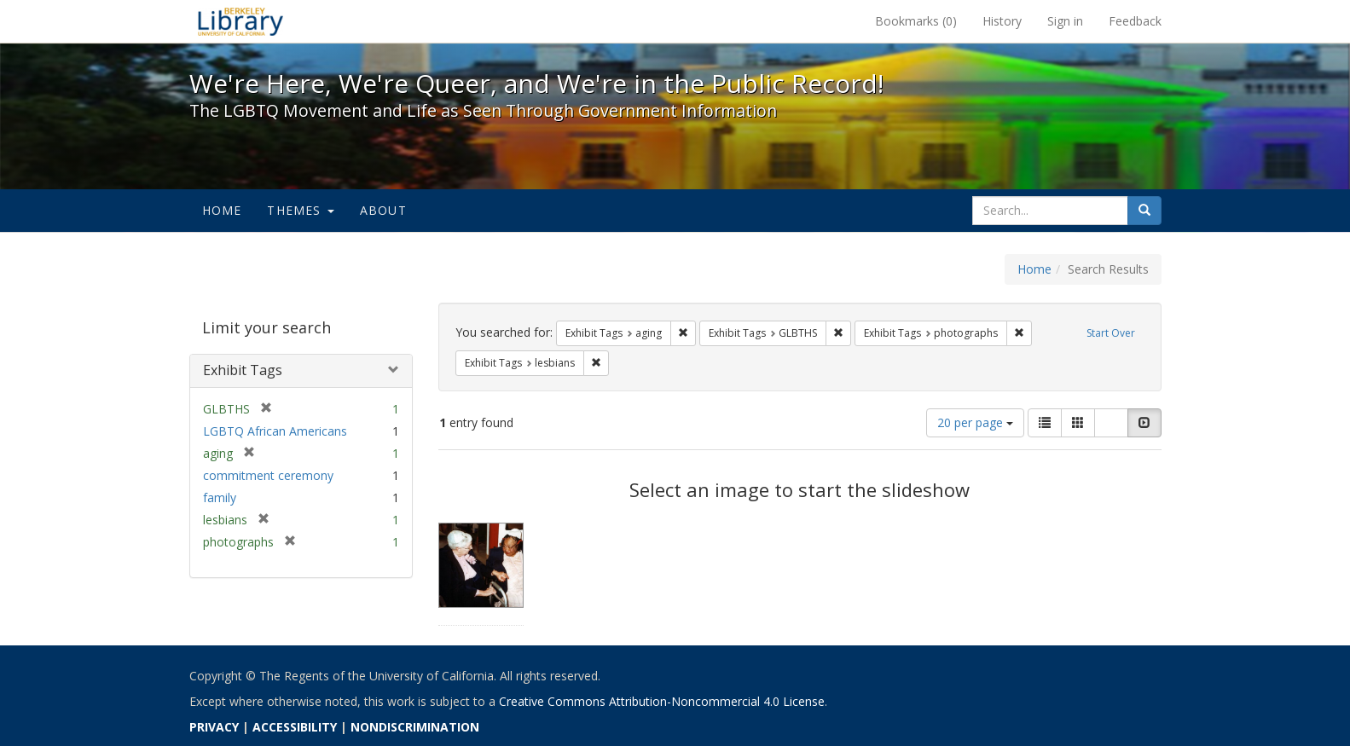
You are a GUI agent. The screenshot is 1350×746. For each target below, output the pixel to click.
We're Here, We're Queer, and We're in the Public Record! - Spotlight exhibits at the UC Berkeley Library (240, 21)
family (219, 497)
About (383, 210)
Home (222, 210)
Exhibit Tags (242, 370)
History (1002, 21)
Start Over (1110, 333)
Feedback (1135, 21)
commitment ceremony (268, 475)
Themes (300, 210)
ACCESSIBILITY (294, 727)
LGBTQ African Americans (275, 431)
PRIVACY (214, 727)
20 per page (975, 422)
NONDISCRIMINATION (415, 727)
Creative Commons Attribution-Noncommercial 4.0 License (662, 701)
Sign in (1065, 21)
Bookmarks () (916, 21)
